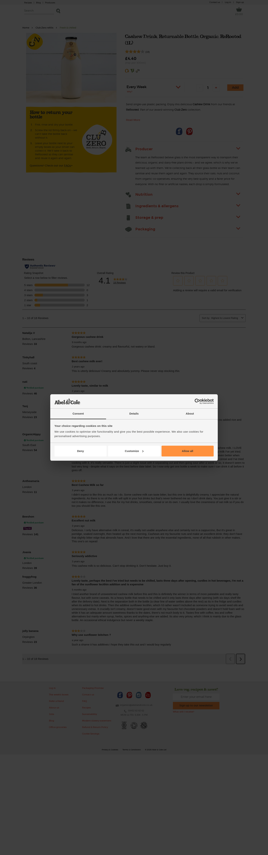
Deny (80, 451)
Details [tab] (134, 413)
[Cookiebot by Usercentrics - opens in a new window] (197, 401)
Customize (134, 451)
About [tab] (190, 413)
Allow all (187, 451)
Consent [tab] (78, 413)
